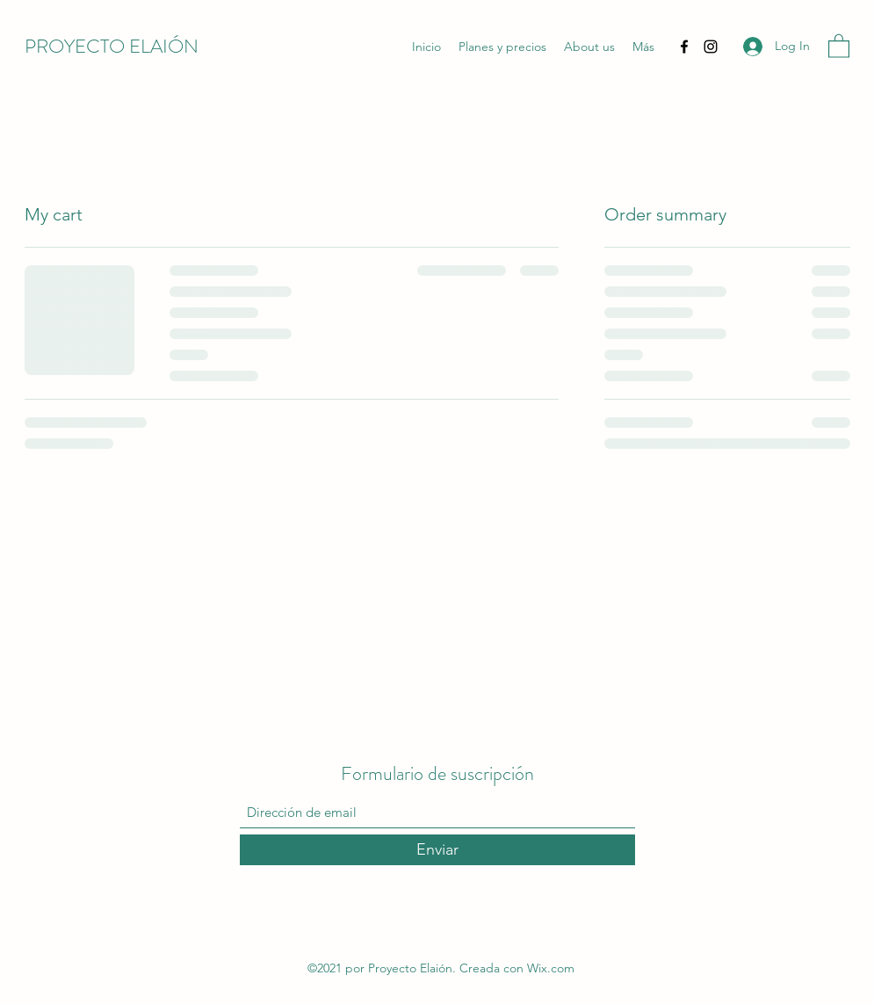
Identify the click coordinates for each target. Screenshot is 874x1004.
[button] (838, 45)
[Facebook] (684, 46)
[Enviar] (437, 849)
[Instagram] (710, 46)
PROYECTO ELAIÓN (112, 46)
